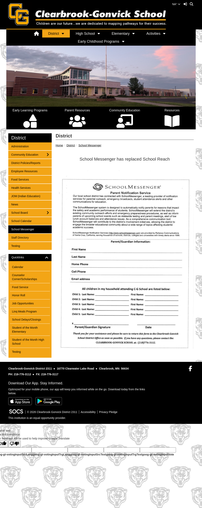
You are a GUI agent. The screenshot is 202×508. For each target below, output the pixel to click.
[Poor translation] (14, 443)
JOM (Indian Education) (25, 196)
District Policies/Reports (25, 163)
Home (59, 145)
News (16, 204)
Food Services (20, 179)
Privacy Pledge (108, 412)
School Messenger (90, 145)
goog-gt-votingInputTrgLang (51, 454)
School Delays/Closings (26, 319)
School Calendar (21, 221)
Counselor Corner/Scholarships (24, 277)
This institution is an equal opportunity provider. (37, 418)
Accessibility (88, 412)
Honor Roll (18, 295)
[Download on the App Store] (20, 401)
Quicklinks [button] (21, 257)
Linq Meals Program (24, 311)
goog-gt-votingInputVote (158, 454)
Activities (153, 34)
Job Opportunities (23, 303)
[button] (65, 34)
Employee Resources (24, 171)
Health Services (21, 187)
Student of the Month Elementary (25, 329)
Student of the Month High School (28, 341)
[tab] (29, 257)
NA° (176, 4)
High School (85, 34)
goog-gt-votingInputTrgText (124, 454)
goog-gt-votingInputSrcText (88, 454)
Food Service (20, 287)
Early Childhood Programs (98, 41)
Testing (16, 245)
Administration (20, 146)
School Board (19, 212)
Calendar (17, 267)
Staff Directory (20, 237)
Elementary (121, 34)
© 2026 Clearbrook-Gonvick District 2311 (52, 412)
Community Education (24, 154)
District (53, 34)
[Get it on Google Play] (49, 401)
